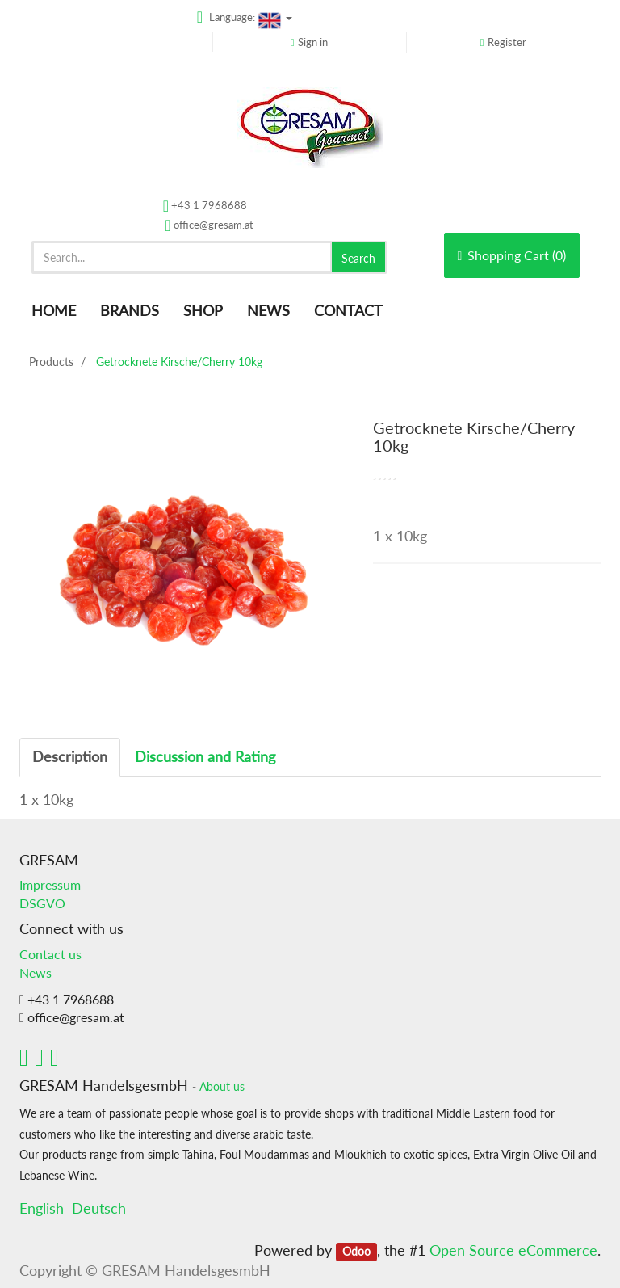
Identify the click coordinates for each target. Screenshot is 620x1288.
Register (507, 42)
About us (222, 1086)
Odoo (356, 1251)
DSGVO (42, 903)
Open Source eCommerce (513, 1250)
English (41, 1208)
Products (51, 361)
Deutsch (99, 1208)
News (35, 972)
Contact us (50, 954)
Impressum (50, 884)
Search (358, 258)
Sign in (313, 42)
